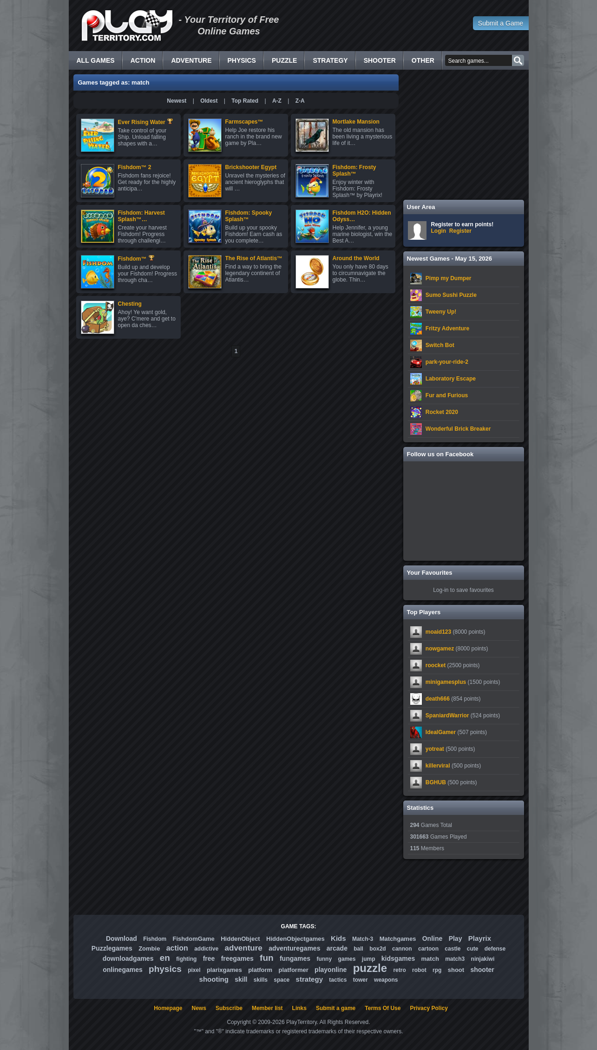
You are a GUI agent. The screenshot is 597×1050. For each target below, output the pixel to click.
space (281, 980)
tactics (338, 980)
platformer (293, 969)
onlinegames (123, 969)
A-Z (277, 101)
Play (455, 938)
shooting (214, 979)
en (165, 958)
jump (368, 959)
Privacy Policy (428, 1008)
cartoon (428, 948)
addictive (206, 948)
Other (423, 60)
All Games (96, 60)
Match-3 (362, 939)
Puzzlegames (112, 948)
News (199, 1008)
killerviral (438, 765)
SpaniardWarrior (447, 715)
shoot (456, 969)
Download (121, 938)
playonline (331, 969)
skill (241, 979)
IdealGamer (441, 732)
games (346, 959)
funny (324, 959)
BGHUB (436, 782)
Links (299, 1008)
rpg (437, 970)
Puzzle (284, 60)
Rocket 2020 (442, 412)
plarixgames (224, 969)
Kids (338, 938)
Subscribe (229, 1008)
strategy (309, 979)
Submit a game (335, 1008)
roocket (436, 665)
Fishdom (154, 939)
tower (360, 980)
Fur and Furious (447, 395)
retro (399, 970)
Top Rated (244, 101)
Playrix (479, 938)
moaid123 (438, 632)
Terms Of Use (382, 1008)
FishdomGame (194, 938)
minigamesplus (446, 682)
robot (419, 970)
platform (260, 969)
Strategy (330, 60)
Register (460, 231)
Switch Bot (440, 345)
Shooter (380, 60)
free (209, 958)
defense (495, 948)
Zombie (149, 948)
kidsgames (398, 958)
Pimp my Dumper (449, 278)
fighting (186, 959)
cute (473, 948)
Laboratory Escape (451, 378)
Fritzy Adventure (447, 328)
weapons (386, 980)
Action (143, 60)
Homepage (168, 1008)
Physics (242, 60)
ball (358, 948)
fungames (295, 958)
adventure (243, 948)
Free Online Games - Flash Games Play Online (127, 25)
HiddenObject (240, 938)
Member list (267, 1008)
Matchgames (398, 938)
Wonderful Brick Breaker (458, 429)
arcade (337, 948)
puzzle (370, 968)
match (430, 958)
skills (261, 980)
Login (438, 231)
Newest (176, 101)
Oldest (208, 101)
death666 (438, 699)
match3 (455, 959)
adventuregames (294, 948)
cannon (402, 948)
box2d (377, 948)
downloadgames (128, 958)
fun (267, 958)
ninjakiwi (483, 959)
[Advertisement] (464, 135)
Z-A (300, 101)
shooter (482, 969)
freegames (237, 958)
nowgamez (440, 648)
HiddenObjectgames (295, 938)
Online (432, 938)
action (177, 948)
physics (165, 969)
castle (452, 948)
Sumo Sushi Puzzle (451, 295)
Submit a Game (500, 23)
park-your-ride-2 (447, 362)
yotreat (435, 749)
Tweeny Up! (441, 311)
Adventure (191, 60)
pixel (194, 970)
